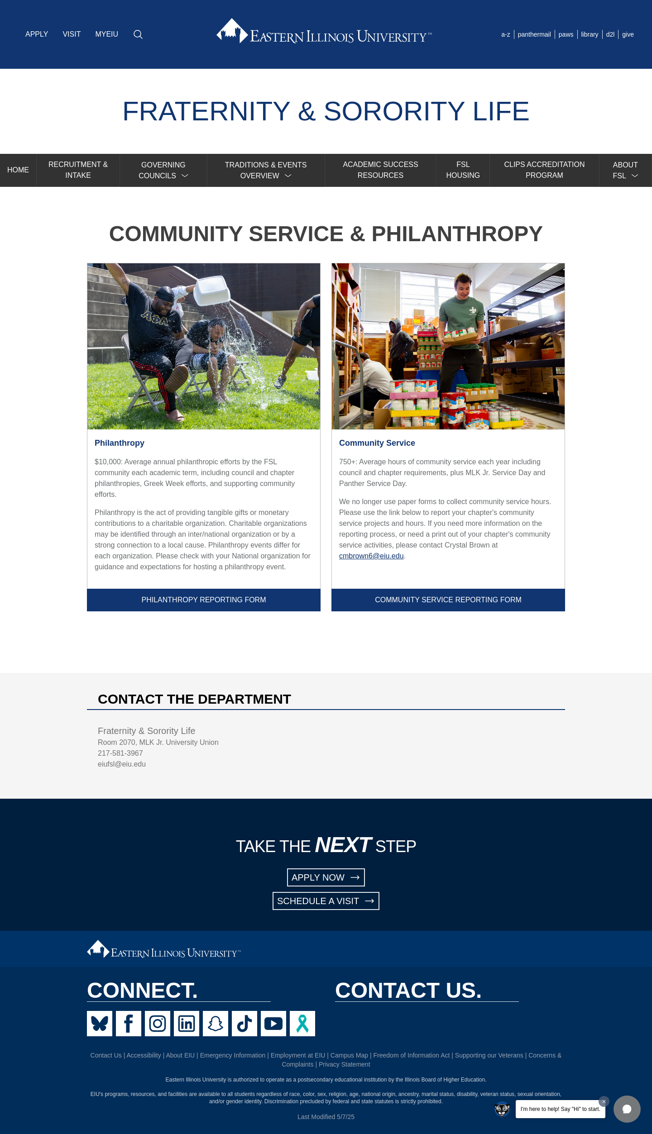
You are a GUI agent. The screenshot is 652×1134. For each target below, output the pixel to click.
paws (566, 34)
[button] (627, 1109)
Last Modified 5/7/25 (326, 1116)
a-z (505, 34)
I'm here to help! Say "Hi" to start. (560, 1109)
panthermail (534, 34)
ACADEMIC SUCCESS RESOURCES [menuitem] (380, 170)
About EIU (180, 1055)
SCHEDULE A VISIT (326, 901)
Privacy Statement (344, 1064)
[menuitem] (163, 170)
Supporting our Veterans (489, 1055)
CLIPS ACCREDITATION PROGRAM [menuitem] (544, 170)
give (628, 34)
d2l (610, 34)
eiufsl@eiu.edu (122, 764)
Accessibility (144, 1055)
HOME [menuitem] (18, 170)
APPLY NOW (326, 877)
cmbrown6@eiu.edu (371, 556)
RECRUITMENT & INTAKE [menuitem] (78, 170)
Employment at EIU (298, 1055)
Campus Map (349, 1055)
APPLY (36, 34)
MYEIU (106, 34)
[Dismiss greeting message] (604, 1101)
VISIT (71, 34)
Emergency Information (233, 1055)
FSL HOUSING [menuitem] (463, 170)
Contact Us (106, 1055)
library (590, 34)
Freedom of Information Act (412, 1055)
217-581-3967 (120, 753)
